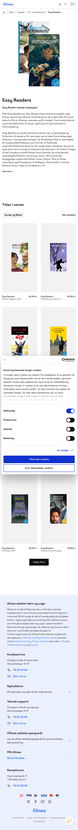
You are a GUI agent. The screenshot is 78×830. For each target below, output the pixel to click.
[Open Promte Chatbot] (69, 821)
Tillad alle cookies (39, 459)
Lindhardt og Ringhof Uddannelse (38, 637)
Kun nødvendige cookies (39, 468)
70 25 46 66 (20, 670)
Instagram (28, 801)
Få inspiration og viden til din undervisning (29, 691)
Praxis (35, 641)
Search (65, 4)
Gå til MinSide (15, 758)
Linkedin (50, 801)
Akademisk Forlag (21, 641)
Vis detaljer (63, 450)
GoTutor (44, 641)
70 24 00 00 (20, 785)
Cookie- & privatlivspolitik (36, 818)
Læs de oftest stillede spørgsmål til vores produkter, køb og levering (35, 740)
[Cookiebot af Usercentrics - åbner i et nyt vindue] (62, 360)
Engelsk (21, 12)
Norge (65, 641)
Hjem (3, 12)
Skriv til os (19, 676)
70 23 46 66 (20, 717)
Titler (11, 12)
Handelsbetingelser (57, 818)
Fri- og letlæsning (36, 12)
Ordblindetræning (16, 644)
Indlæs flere (39, 562)
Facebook (35, 801)
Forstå (33, 644)
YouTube (42, 801)
